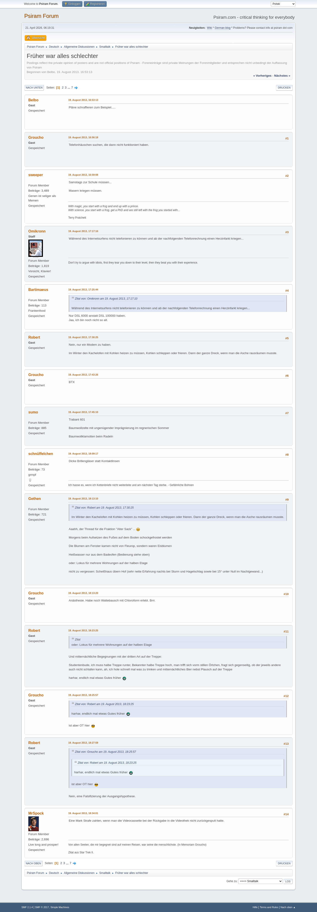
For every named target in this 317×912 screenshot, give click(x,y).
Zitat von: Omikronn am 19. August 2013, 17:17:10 (106, 298)
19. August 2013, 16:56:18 (83, 137)
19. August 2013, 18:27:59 (83, 742)
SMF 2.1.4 (27, 907)
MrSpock (36, 813)
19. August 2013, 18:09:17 (83, 453)
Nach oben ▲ (288, 907)
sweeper (35, 175)
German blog (222, 27)
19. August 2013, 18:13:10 (83, 498)
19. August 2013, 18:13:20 (83, 593)
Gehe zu (231, 881)
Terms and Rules (269, 907)
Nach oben (33, 863)
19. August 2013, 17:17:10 (83, 231)
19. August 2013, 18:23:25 (83, 630)
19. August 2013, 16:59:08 (83, 174)
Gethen (34, 499)
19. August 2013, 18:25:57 (83, 695)
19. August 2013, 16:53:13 (83, 100)
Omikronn (37, 231)
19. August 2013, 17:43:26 (83, 374)
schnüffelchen (40, 454)
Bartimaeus (38, 290)
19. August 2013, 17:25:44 (83, 289)
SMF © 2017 (42, 907)
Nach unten (34, 87)
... (69, 87)
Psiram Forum (41, 16)
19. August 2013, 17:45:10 (83, 412)
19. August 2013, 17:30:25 (83, 337)
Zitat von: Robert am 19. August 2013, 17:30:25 (104, 507)
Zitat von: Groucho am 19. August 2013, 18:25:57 (105, 751)
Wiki (209, 27)
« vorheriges (262, 75)
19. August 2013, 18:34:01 (83, 813)
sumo (33, 412)
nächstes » (282, 75)
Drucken (284, 87)
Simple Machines (59, 907)
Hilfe (255, 907)
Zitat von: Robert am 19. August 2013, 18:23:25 (104, 704)
